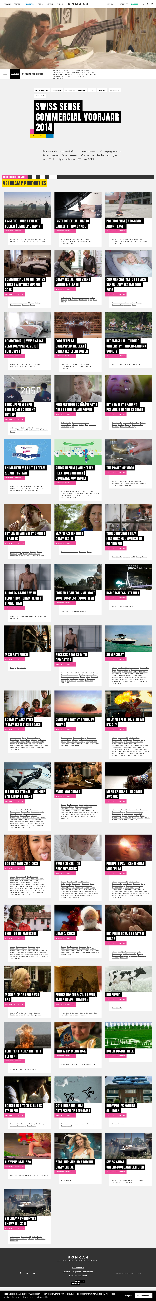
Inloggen (133, 6)
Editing (89, 76)
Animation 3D (73, 74)
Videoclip (85, 80)
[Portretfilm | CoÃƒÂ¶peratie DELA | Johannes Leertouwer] (80, 354)
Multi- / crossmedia (134, 679)
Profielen (17, 6)
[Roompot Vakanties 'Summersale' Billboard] (29, 730)
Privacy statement (78, 1289)
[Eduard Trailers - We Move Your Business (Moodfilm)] (80, 603)
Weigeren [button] (129, 1296)
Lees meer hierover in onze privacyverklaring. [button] (32, 1297)
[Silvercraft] (130, 662)
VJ (141, 759)
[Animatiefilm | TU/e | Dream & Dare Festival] (29, 478)
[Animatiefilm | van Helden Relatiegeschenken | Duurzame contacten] (80, 481)
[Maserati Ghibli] (29, 662)
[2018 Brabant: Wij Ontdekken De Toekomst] (80, 1116)
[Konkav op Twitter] (27, 1287)
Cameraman (57, 94)
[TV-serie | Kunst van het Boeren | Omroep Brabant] (29, 231)
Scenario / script (65, 80)
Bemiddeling (93, 677)
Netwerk (50, 6)
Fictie (63, 499)
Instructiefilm (63, 78)
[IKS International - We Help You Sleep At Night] (29, 802)
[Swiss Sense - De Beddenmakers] (80, 874)
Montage (102, 94)
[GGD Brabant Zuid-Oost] (29, 871)
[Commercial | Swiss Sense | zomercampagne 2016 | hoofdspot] (29, 354)
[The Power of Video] (130, 476)
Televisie (76, 80)
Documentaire (80, 76)
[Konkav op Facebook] (20, 1287)
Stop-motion (71, 684)
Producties (29, 6)
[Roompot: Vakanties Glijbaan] (130, 1116)
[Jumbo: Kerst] (80, 942)
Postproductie (39, 243)
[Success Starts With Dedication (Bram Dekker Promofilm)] (29, 606)
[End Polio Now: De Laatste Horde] (130, 944)
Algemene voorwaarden (83, 1285)
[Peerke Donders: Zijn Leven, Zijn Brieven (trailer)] (80, 1005)
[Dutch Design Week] (130, 1059)
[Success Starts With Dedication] (80, 665)
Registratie (87, 78)
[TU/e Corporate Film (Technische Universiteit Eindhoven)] (130, 547)
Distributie (116, 675)
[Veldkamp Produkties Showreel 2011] (29, 1229)
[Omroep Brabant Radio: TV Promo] (80, 730)
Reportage (97, 78)
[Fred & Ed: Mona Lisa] (80, 1059)
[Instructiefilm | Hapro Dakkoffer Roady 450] (80, 231)
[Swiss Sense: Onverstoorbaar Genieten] (130, 1172)
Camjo (114, 673)
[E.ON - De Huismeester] (29, 942)
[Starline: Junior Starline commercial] (80, 1172)
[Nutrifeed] (130, 1003)
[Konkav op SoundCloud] (34, 1287)
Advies (63, 677)
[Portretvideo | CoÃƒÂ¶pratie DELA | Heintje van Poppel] (80, 415)
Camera (92, 74)
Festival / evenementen (70, 680)
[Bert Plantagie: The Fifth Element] (29, 1061)
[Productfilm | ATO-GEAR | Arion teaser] (130, 231)
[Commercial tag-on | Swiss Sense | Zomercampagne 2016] (130, 293)
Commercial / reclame (66, 76)
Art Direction (41, 94)
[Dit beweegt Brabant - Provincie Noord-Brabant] (130, 415)
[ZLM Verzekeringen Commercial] (80, 544)
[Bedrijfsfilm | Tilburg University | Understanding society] (130, 354)
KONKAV (78, 6)
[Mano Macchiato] (80, 799)
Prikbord (60, 6)
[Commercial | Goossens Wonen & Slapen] (80, 290)
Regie (80, 78)
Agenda (40, 6)
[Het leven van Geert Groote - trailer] (29, 544)
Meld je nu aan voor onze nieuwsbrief (78, 1275)
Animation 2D (63, 74)
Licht (92, 94)
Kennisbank (109, 6)
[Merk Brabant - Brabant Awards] (130, 802)
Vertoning (42, 559)
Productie (74, 78)
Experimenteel (91, 679)
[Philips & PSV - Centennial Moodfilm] (130, 874)
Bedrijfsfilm (84, 74)
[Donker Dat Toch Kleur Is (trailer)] (29, 1116)
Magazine (7, 6)
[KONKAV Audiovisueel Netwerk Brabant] (78, 1262)
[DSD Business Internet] (130, 601)
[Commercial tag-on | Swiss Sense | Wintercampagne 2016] (29, 293)
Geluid (127, 245)
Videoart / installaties (121, 759)
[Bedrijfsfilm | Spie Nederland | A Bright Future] (29, 418)
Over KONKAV (121, 6)
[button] (142, 6)
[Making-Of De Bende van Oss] (29, 1005)
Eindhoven (64, 82)
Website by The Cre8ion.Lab (128, 1287)
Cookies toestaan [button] (144, 1296)
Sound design (130, 430)
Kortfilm (121, 428)
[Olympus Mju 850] (29, 1170)
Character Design (67, 497)
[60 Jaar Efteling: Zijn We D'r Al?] (130, 730)
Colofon (66, 1285)
